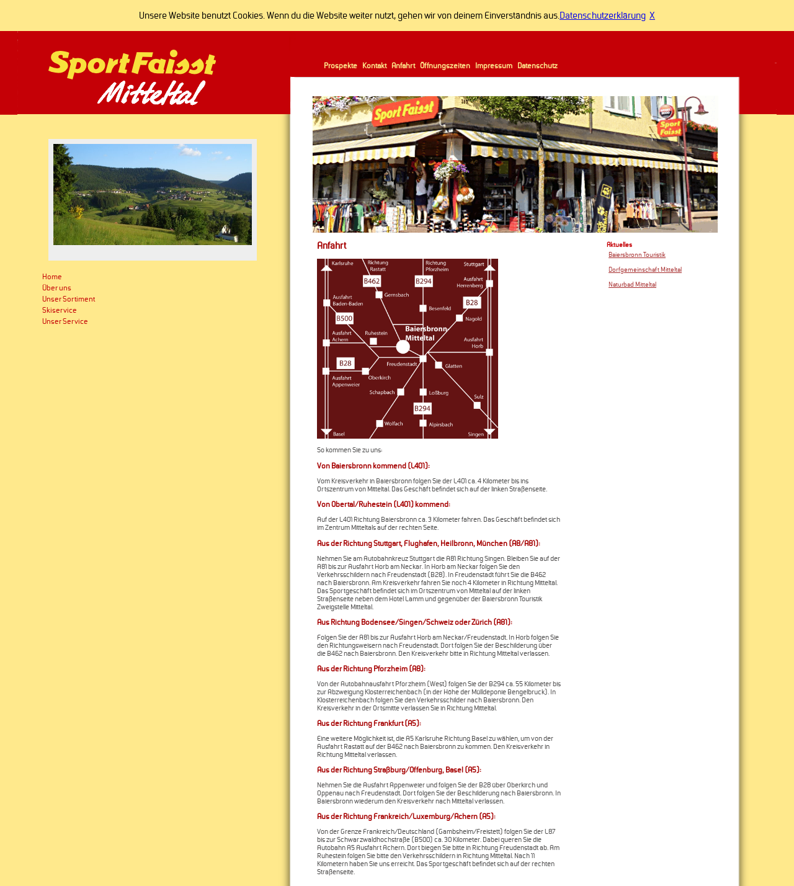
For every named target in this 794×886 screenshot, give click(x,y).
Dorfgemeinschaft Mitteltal (645, 270)
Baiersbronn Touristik (637, 255)
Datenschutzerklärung (603, 15)
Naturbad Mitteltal (632, 285)
